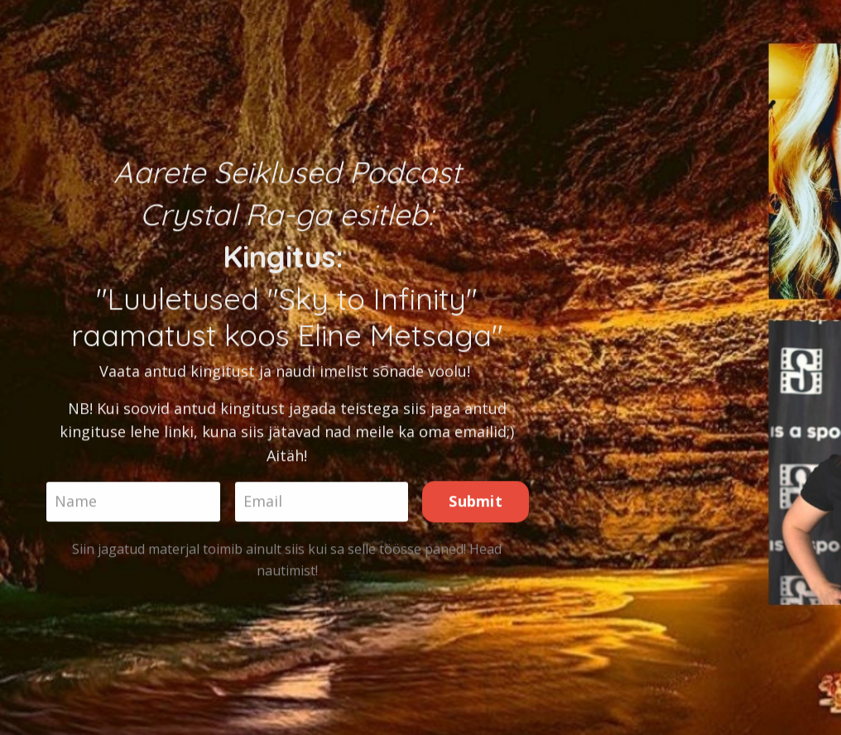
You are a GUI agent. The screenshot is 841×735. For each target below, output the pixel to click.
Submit (475, 502)
